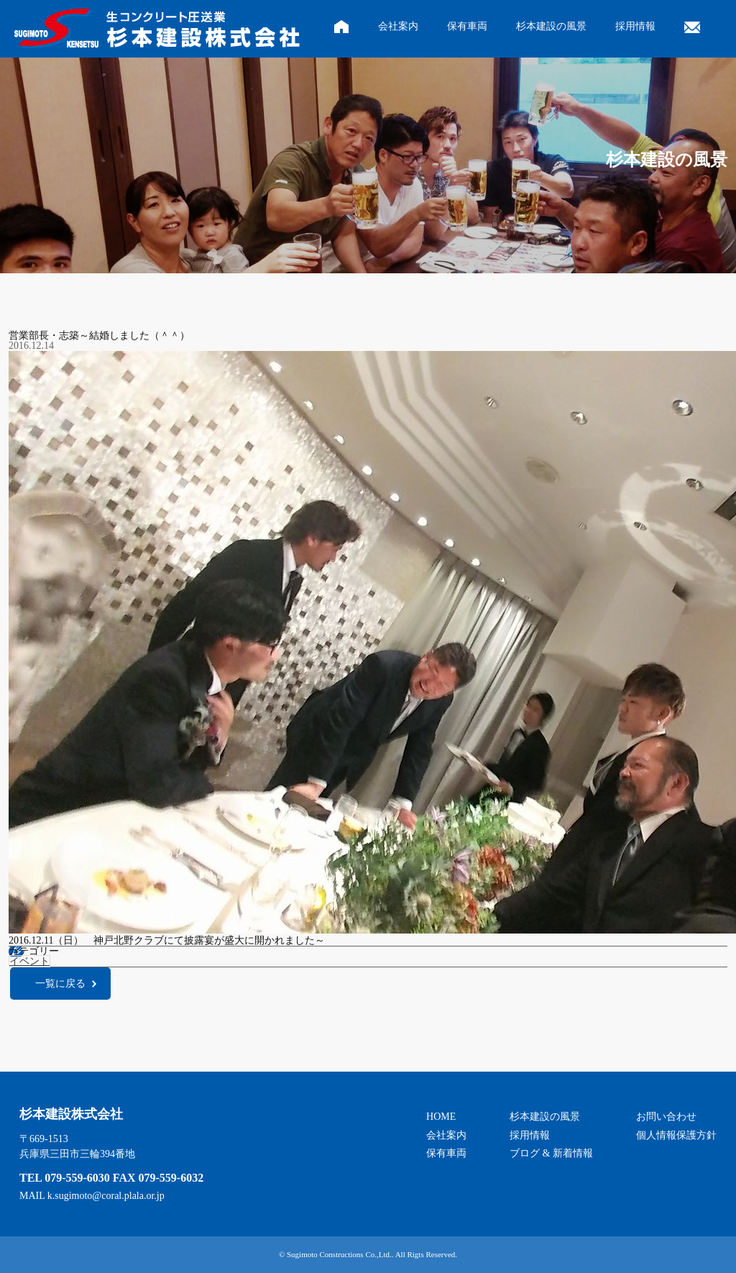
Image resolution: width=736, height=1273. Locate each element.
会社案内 (398, 26)
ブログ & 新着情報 (551, 1153)
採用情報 (635, 26)
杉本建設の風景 (551, 26)
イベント (29, 961)
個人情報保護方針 (676, 1135)
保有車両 (467, 26)
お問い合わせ (666, 1116)
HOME (441, 1116)
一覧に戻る (60, 983)
